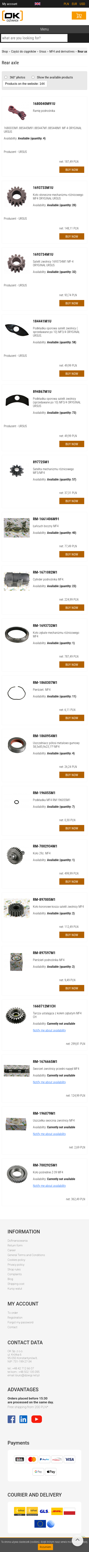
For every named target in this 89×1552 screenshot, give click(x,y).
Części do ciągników (23, 51)
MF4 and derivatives (61, 51)
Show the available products (54, 77)
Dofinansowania (18, 1240)
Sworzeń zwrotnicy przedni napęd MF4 (56, 1069)
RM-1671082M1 (45, 572)
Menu (44, 29)
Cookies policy (16, 1260)
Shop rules (14, 1269)
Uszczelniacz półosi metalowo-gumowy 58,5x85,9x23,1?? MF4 (56, 744)
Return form (15, 1245)
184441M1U (42, 321)
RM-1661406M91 (46, 519)
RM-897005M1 (44, 899)
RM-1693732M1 (45, 625)
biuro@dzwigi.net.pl (28, 1375)
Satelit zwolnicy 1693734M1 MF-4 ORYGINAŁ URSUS (53, 263)
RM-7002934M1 (45, 846)
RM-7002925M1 (45, 1165)
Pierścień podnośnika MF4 (49, 960)
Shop (5, 51)
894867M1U (42, 391)
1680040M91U (44, 103)
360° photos (17, 77)
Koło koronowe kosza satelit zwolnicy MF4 (58, 906)
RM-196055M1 (44, 792)
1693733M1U (43, 187)
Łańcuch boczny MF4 (46, 526)
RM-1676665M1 (45, 1061)
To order (13, 1313)
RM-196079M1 (44, 1113)
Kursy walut (15, 1288)
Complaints (15, 1274)
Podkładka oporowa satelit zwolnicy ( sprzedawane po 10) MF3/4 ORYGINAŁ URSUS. (56, 331)
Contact (12, 1327)
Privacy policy (16, 1264)
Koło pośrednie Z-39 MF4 (48, 1172)
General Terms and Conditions (26, 1255)
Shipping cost (16, 1284)
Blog (10, 1279)
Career (12, 1250)
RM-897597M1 (44, 952)
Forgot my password (20, 1322)
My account (9, 4)
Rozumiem (45, 1547)
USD (82, 4)
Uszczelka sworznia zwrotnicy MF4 (54, 1120)
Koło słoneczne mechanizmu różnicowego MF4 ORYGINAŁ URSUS (58, 196)
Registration (15, 1317)
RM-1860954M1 (45, 736)
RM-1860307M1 (45, 682)
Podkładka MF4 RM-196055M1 (51, 800)
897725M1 (41, 462)
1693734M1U (43, 254)
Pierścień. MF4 (42, 690)
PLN (66, 4)
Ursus (42, 51)
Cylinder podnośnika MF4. (48, 579)
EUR (74, 4)
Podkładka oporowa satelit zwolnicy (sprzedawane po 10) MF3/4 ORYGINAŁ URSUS (57, 402)
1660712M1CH (44, 1006)
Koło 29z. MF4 (42, 853)
